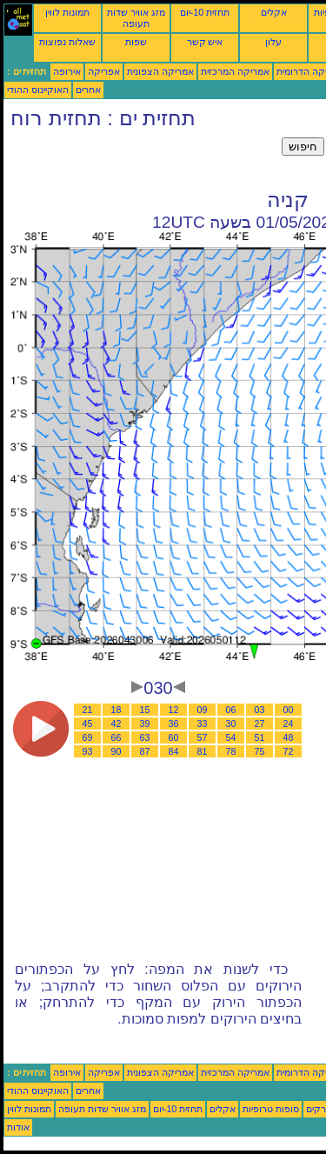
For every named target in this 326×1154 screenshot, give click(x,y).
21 (88, 709)
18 (116, 709)
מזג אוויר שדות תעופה (136, 18)
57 (202, 737)
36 (174, 723)
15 (145, 709)
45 (88, 723)
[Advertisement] (142, 159)
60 (174, 737)
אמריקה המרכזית (235, 71)
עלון (273, 42)
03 (260, 709)
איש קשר (205, 42)
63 (145, 737)
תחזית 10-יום (205, 12)
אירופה (67, 71)
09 (202, 709)
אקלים (274, 12)
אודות (18, 1127)
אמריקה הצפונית (160, 71)
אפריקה (104, 71)
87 (145, 751)
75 (260, 751)
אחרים (88, 89)
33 (202, 723)
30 (231, 723)
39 (145, 723)
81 (202, 751)
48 (288, 737)
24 (288, 723)
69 (88, 737)
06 (231, 709)
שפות (136, 42)
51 (260, 737)
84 (174, 751)
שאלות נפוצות (67, 42)
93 (88, 751)
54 (231, 737)
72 (288, 751)
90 (116, 751)
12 (174, 709)
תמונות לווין (67, 12)
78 (231, 751)
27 (260, 723)
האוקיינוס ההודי (38, 89)
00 (288, 709)
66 (116, 737)
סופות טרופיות (271, 1109)
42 (116, 723)
